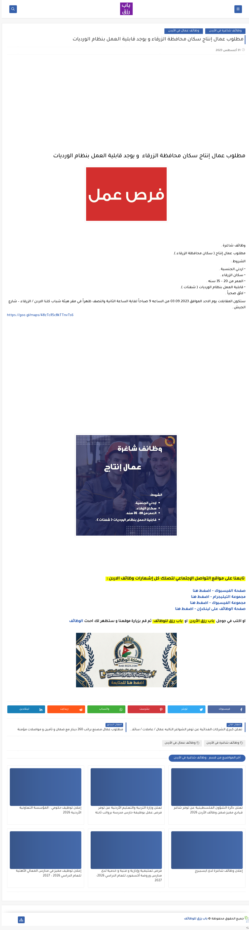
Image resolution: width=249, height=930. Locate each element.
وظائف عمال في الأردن (181, 31)
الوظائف (73, 621)
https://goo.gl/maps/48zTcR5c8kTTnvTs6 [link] (38, 315)
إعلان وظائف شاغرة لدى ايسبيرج (217, 871)
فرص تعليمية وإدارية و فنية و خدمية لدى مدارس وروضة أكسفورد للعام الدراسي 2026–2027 (127, 876)
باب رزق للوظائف (194, 919)
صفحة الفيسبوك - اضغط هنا (217, 591)
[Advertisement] (124, 98)
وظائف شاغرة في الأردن (223, 31)
